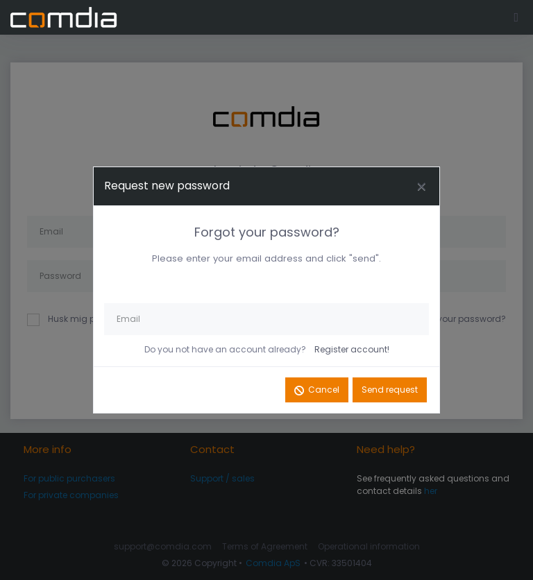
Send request (390, 389)
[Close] (421, 186)
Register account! (351, 349)
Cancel (323, 389)
